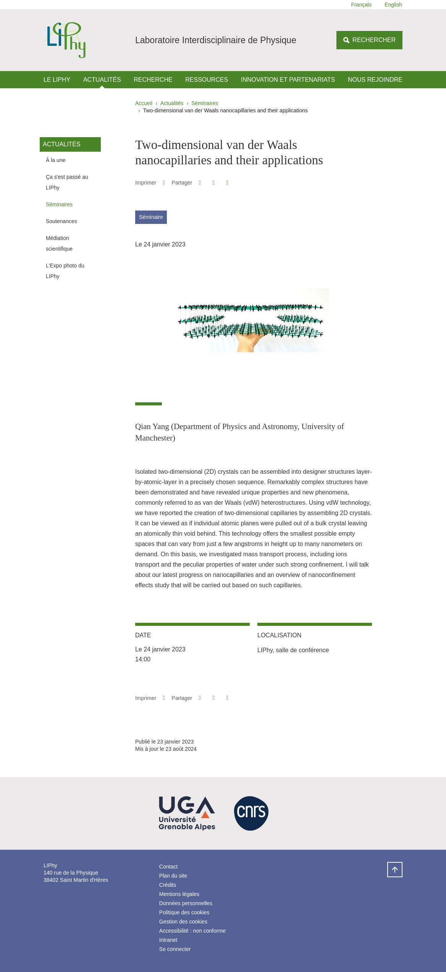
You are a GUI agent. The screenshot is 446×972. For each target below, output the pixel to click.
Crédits (167, 885)
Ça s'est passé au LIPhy (67, 182)
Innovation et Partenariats (288, 79)
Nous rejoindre (375, 79)
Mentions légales (179, 894)
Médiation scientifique (59, 243)
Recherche (153, 79)
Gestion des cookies (183, 922)
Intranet (168, 940)
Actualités (102, 79)
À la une (55, 160)
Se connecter (175, 949)
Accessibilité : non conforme (192, 931)
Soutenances (61, 221)
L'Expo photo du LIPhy (65, 270)
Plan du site (173, 876)
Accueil (143, 103)
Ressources (206, 79)
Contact (168, 866)
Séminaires (204, 103)
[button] (200, 182)
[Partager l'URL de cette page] (227, 182)
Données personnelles (185, 903)
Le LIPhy (57, 79)
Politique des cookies (184, 912)
